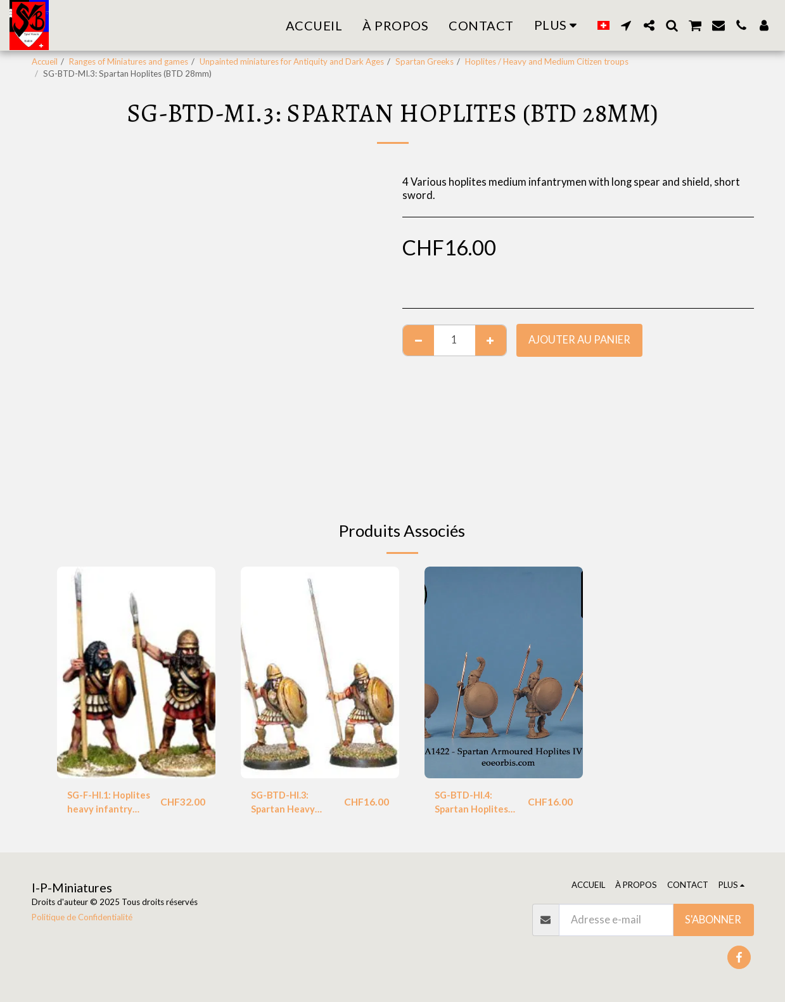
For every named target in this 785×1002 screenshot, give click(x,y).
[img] (136, 672)
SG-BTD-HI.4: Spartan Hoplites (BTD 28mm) (476, 805)
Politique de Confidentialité (82, 917)
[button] (626, 25)
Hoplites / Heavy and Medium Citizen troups (547, 61)
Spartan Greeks (424, 61)
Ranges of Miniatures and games (128, 61)
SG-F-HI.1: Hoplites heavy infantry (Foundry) (110, 805)
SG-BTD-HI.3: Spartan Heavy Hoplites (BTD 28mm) (286, 805)
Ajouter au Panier (579, 339)
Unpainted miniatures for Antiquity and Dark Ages (292, 61)
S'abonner (713, 919)
